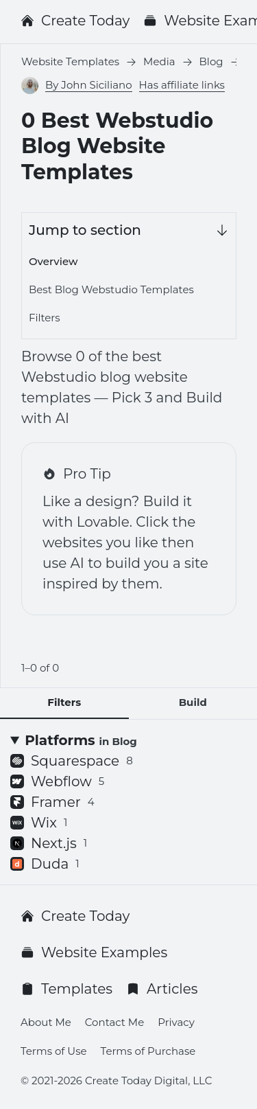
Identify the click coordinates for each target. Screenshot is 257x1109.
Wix (38, 822)
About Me (46, 1022)
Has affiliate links (182, 84)
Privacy (176, 1022)
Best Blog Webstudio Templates (111, 289)
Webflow (57, 781)
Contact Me (114, 1022)
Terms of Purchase (148, 1050)
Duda (44, 864)
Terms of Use (54, 1050)
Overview (53, 261)
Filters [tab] (64, 702)
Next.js (48, 843)
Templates (66, 989)
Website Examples (94, 952)
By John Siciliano (88, 84)
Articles (162, 989)
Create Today (75, 20)
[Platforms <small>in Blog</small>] (128, 740)
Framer (52, 802)
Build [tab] (193, 702)
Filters (44, 317)
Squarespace (71, 761)
